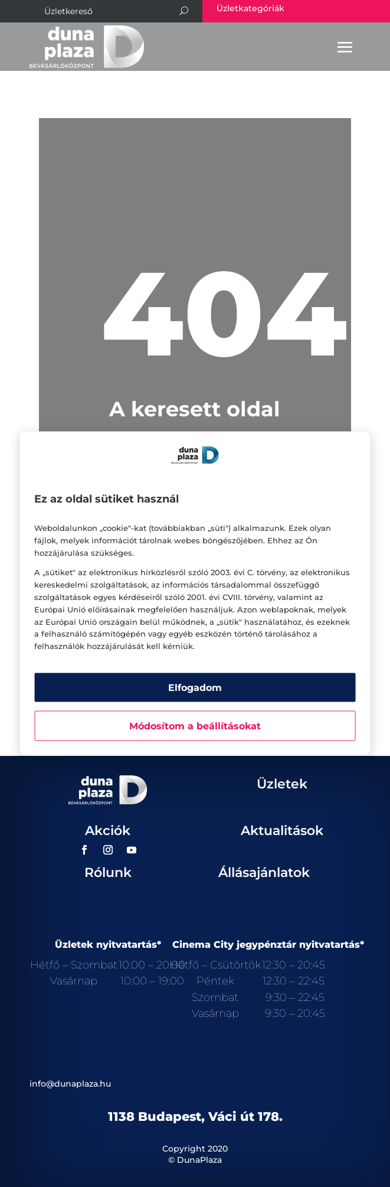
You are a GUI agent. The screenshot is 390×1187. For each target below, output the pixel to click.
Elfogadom (195, 687)
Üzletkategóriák (250, 8)
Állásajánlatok (264, 873)
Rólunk (108, 873)
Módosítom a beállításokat (195, 725)
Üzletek (282, 784)
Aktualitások (282, 831)
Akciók (107, 831)
